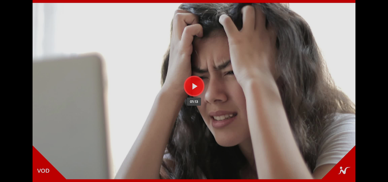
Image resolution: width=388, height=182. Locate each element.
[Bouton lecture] (194, 86)
